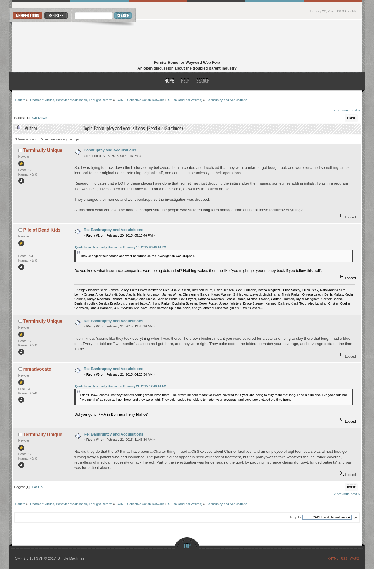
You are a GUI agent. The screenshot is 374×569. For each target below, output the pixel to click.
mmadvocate (37, 369)
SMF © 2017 (46, 558)
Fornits (187, 40)
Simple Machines (71, 558)
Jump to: (295, 517)
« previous (342, 110)
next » (355, 110)
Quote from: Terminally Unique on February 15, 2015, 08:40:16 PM (120, 247)
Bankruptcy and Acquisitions (110, 150)
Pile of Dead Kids (41, 230)
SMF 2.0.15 (24, 558)
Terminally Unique (43, 150)
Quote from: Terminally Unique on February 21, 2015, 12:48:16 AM (120, 386)
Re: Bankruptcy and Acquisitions (113, 230)
